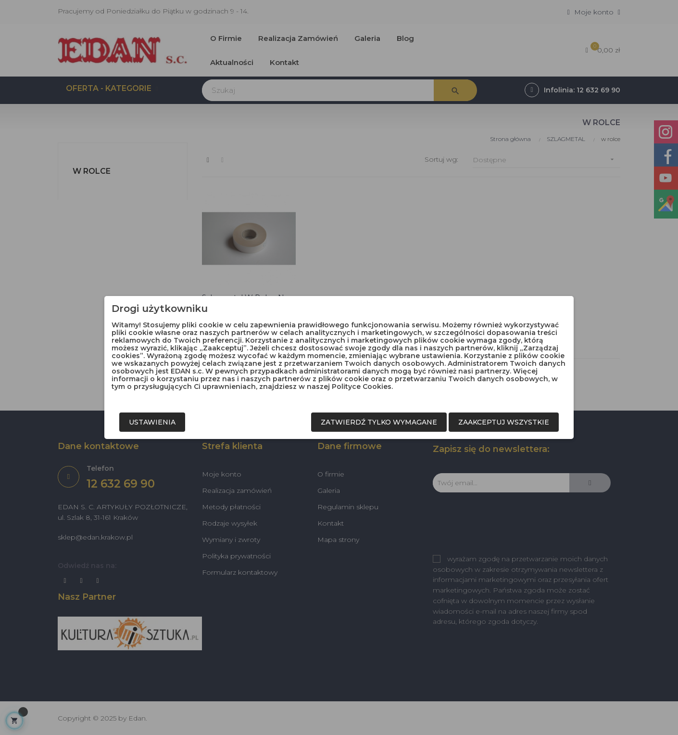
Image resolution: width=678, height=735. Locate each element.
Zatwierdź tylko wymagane (379, 422)
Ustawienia (152, 422)
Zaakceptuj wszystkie (503, 422)
